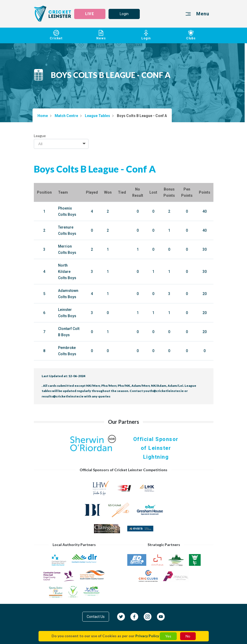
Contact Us (96, 617)
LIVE (89, 14)
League (40, 135)
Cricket (56, 35)
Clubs (190, 35)
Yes (168, 636)
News (101, 35)
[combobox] (61, 144)
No (188, 636)
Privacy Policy (147, 636)
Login (124, 14)
